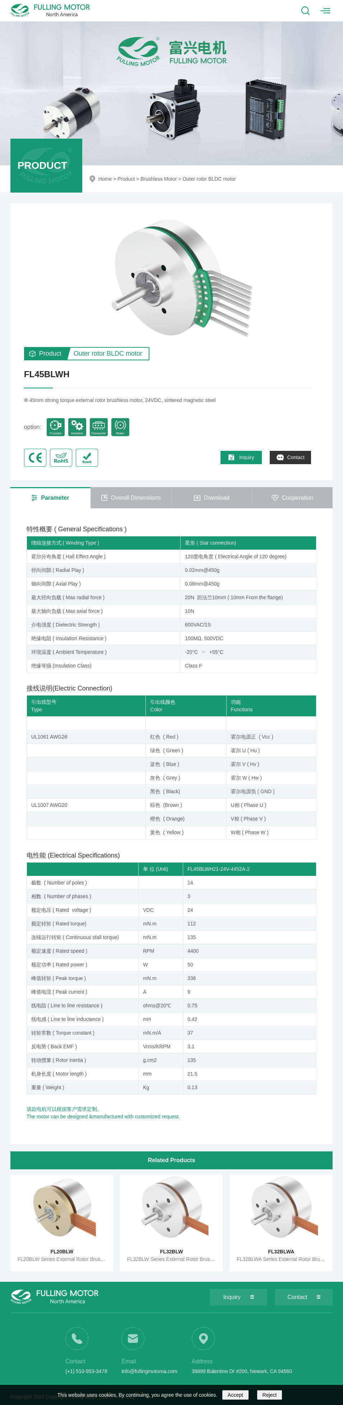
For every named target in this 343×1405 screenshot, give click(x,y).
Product (126, 179)
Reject (270, 1395)
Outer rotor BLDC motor (209, 179)
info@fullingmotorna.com (149, 1371)
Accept (235, 1395)
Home (105, 179)
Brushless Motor (158, 179)
